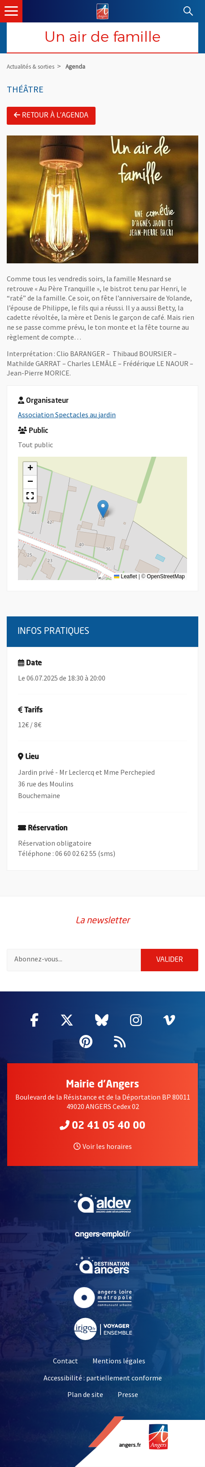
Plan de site (85, 1394)
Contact (65, 1360)
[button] (103, 509)
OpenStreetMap (166, 576)
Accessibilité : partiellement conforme (103, 1377)
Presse (128, 1394)
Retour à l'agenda (51, 115)
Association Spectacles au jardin (67, 414)
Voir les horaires (103, 1146)
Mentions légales (118, 1360)
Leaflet (125, 576)
